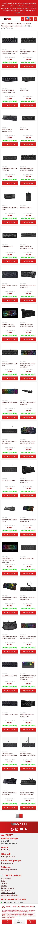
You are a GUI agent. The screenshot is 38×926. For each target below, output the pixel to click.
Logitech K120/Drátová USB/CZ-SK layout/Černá (26, 325)
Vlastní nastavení (19, 921)
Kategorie (9, 24)
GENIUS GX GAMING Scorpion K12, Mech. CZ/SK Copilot (28, 637)
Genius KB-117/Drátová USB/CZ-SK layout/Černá (8, 91)
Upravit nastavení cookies (9, 895)
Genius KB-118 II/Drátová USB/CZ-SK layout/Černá (27, 169)
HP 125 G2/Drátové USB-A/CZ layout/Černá (28, 403)
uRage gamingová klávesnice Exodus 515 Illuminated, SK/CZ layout (28, 677)
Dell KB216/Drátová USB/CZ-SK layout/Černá (9, 442)
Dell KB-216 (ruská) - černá (27, 558)
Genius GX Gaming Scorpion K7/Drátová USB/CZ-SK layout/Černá (27, 365)
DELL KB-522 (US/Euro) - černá (10, 714)
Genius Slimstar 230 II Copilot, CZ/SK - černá (28, 286)
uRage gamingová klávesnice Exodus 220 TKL (28, 520)
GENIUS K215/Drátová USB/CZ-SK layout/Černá (8, 325)
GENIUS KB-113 (24, 129)
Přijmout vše (31, 921)
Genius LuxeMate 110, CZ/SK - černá (9, 286)
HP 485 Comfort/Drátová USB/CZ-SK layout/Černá (27, 793)
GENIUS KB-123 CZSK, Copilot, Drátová (10, 208)
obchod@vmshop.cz (8, 856)
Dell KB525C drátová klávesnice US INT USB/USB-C (9, 754)
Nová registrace (6, 890)
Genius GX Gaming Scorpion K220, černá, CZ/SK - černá (27, 442)
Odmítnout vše (7, 921)
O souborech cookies (8, 893)
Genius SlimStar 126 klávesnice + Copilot (7, 130)
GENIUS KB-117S (24, 90)
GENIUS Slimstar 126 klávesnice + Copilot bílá (26, 247)
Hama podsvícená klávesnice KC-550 (9, 520)
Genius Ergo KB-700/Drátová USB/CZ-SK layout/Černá (9, 637)
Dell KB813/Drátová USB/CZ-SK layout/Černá (9, 793)
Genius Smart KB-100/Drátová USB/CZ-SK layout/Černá (10, 52)
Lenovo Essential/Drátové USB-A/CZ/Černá (27, 715)
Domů (3, 24)
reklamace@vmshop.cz (9, 870)
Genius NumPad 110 (25, 207)
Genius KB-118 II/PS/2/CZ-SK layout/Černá (28, 52)
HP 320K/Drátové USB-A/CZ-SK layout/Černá (27, 598)
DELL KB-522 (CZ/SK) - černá (9, 675)
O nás (3, 881)
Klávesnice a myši (7, 26)
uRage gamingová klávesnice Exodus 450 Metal (9, 598)
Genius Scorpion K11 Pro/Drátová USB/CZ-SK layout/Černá (8, 560)
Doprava (4, 886)
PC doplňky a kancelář (22, 24)
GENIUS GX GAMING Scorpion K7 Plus (9, 403)
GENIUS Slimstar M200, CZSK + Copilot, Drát (9, 169)
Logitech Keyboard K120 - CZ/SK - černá (27, 481)
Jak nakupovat (6, 879)
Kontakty (4, 883)
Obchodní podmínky (8, 888)
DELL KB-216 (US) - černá (8, 480)
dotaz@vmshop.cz (7, 863)
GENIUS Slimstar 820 (7, 246)
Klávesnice (18, 26)
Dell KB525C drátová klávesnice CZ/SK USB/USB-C (28, 754)
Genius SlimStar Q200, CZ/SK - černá (10, 364)
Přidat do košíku (9, 66)
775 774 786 (5, 850)
